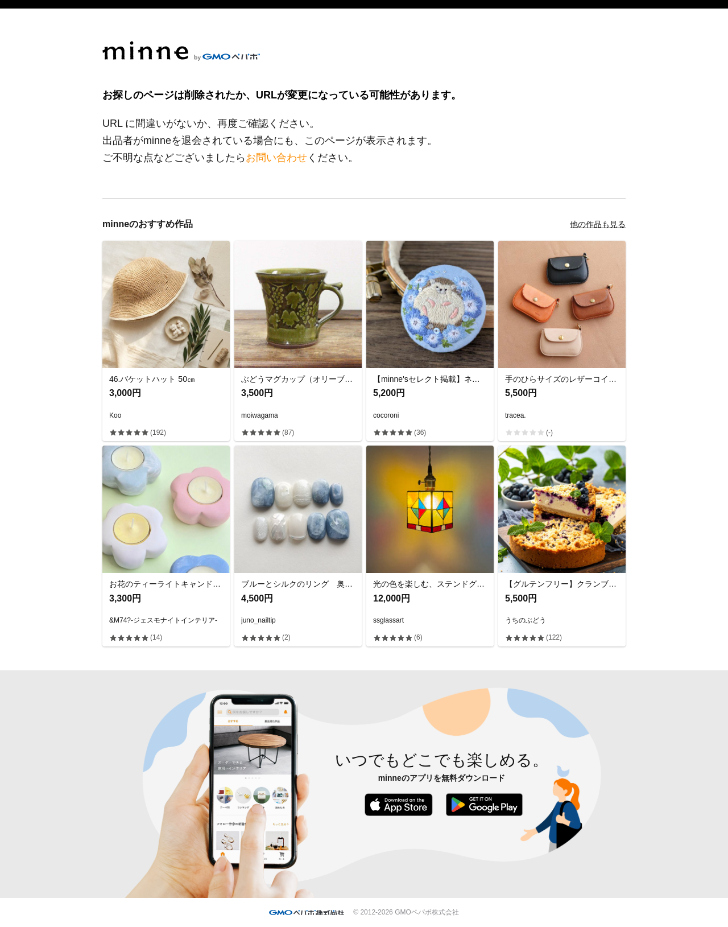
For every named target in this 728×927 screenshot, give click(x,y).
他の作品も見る (598, 224)
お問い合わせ (276, 157)
